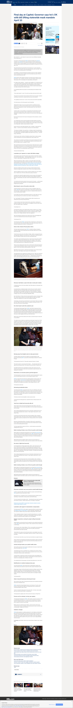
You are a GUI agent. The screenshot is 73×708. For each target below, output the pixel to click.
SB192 (21, 565)
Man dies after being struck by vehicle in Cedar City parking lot (23, 660)
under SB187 (25, 548)
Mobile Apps (44, 698)
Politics (38, 4)
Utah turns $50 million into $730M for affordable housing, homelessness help (26, 655)
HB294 (27, 60)
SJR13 (28, 229)
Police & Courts (30, 4)
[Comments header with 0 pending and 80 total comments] (28, 674)
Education (41, 4)
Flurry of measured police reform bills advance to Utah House (32, 481)
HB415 (21, 389)
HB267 (26, 598)
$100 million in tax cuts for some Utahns (30, 164)
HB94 (17, 523)
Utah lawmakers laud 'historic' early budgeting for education (23, 656)
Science (45, 4)
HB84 (32, 433)
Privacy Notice (47, 42)
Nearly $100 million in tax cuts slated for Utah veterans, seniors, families (25, 654)
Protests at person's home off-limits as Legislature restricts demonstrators (26, 650)
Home (23, 4)
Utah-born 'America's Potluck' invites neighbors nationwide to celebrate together (27, 662)
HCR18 (21, 509)
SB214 (23, 357)
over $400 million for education (33, 165)
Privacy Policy (20, 706)
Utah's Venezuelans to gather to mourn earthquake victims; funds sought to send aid (27, 663)
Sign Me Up (50, 39)
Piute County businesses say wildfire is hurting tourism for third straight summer (28, 690)
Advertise (52, 698)
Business (35, 4)
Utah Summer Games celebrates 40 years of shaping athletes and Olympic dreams (37, 690)
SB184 (28, 308)
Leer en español (40, 45)
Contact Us (56, 698)
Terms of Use (16, 706)
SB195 (15, 378)
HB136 (15, 612)
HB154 (18, 189)
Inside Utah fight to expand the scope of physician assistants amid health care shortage (27, 649)
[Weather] (36, 3)
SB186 (15, 585)
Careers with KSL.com (62, 698)
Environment (49, 4)
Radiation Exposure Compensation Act (21, 510)
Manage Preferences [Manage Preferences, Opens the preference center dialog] (52, 704)
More (53, 4)
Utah (15, 667)
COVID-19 (38, 60)
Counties (26, 4)
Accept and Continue (59, 704)
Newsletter (49, 698)
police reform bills (38, 432)
